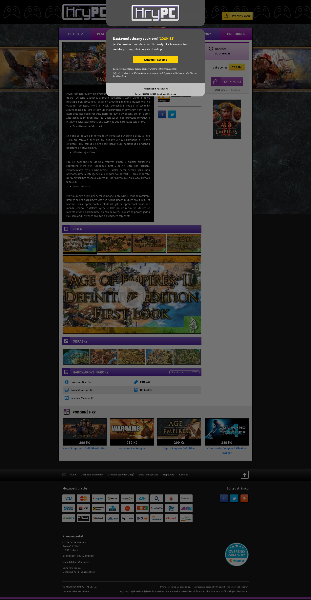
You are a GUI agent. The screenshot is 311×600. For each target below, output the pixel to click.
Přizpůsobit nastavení (155, 88)
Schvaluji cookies (155, 60)
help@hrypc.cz (169, 94)
